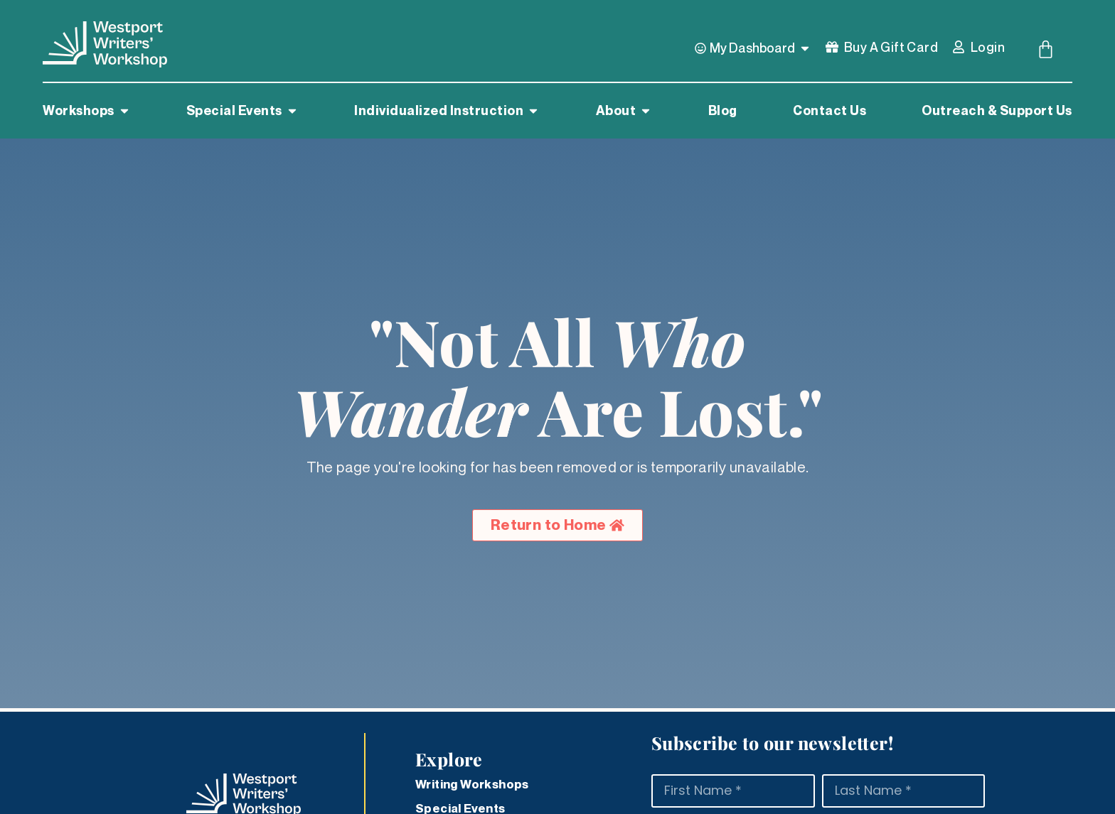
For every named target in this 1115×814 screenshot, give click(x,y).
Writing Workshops (472, 784)
